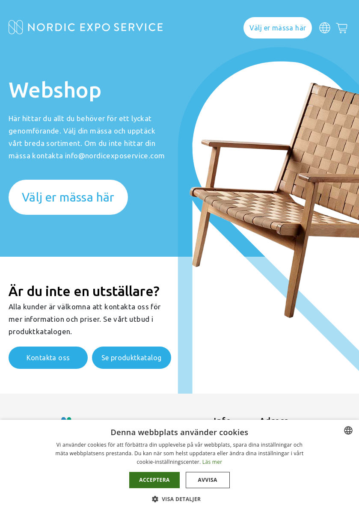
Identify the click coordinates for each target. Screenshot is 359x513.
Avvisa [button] (207, 479)
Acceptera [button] (154, 479)
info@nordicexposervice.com (115, 155)
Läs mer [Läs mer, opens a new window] (212, 462)
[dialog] (179, 466)
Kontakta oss (48, 358)
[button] (179, 499)
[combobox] (348, 430)
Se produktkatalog (131, 358)
